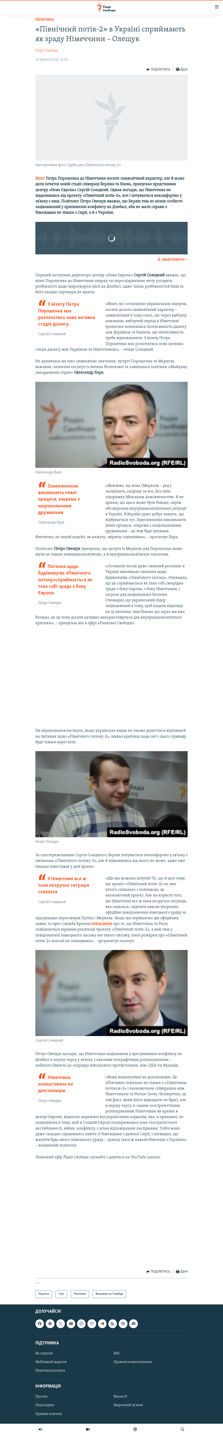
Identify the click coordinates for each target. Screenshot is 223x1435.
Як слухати (44, 1353)
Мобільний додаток (51, 1362)
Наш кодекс (45, 1405)
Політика (44, 20)
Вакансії (120, 1396)
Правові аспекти (48, 1414)
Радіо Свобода (46, 50)
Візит (40, 178)
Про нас (41, 1396)
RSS (117, 1353)
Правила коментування (133, 1362)
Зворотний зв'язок (128, 1405)
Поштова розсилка (50, 1370)
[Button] (158, 69)
